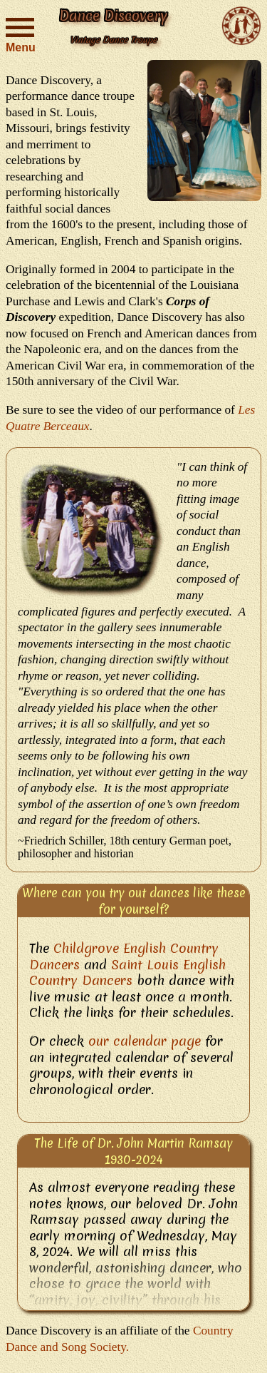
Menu (20, 33)
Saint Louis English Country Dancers (127, 973)
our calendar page (144, 1041)
